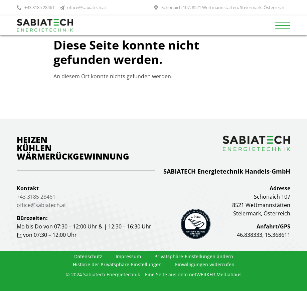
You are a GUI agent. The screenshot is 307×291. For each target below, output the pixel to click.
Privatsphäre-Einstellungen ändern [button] (193, 256)
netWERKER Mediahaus (215, 274)
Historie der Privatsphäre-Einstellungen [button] (117, 264)
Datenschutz (88, 256)
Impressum (128, 256)
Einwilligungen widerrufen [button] (205, 264)
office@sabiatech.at (41, 205)
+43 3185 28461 (36, 196)
